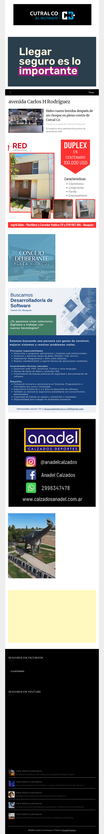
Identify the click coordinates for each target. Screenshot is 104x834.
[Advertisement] (52, 616)
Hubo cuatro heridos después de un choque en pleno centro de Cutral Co (69, 115)
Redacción (80, 124)
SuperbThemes (69, 830)
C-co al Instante (17, 671)
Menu (91, 92)
